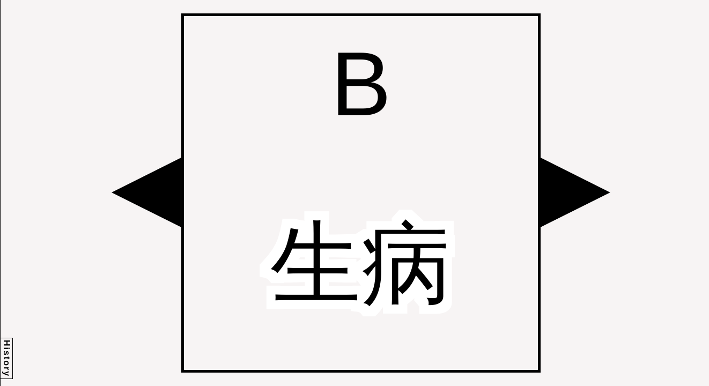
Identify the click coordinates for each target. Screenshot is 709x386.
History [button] (6, 358)
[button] (146, 192)
